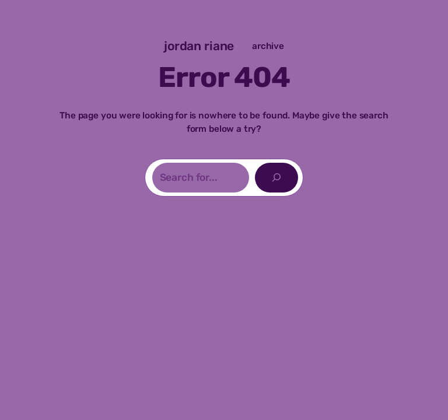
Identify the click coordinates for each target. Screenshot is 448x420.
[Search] (276, 177)
